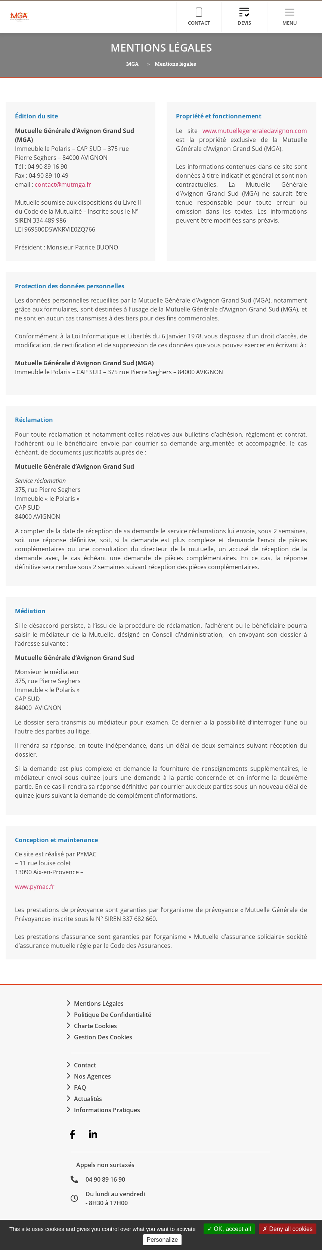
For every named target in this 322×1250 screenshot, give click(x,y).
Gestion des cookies (103, 1037)
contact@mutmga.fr (63, 184)
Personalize (162, 1240)
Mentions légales (99, 1003)
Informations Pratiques (107, 1110)
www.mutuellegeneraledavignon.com (254, 131)
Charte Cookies (95, 1026)
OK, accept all (229, 1229)
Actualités (88, 1098)
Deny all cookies (288, 1229)
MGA (132, 64)
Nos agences (92, 1076)
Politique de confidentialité (112, 1014)
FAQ (80, 1087)
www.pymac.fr (35, 887)
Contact (85, 1065)
